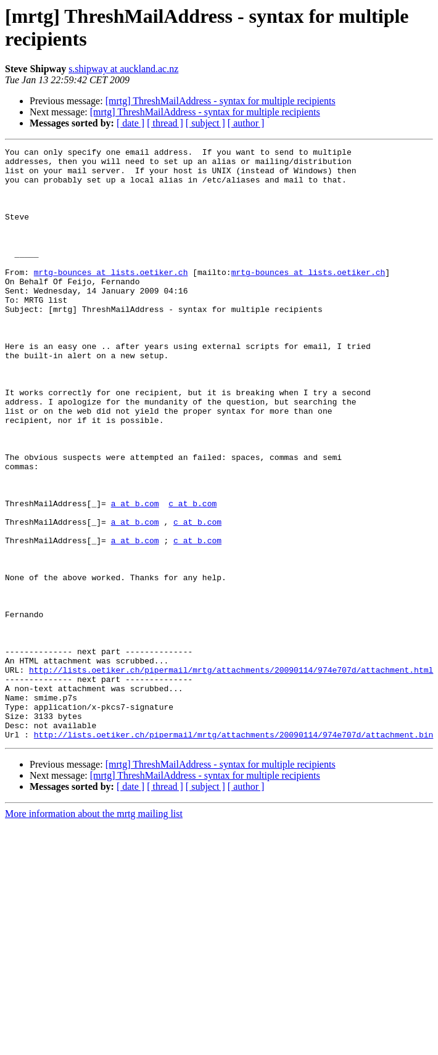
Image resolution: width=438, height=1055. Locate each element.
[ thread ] (165, 123)
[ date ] (130, 123)
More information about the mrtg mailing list (94, 932)
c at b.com (192, 575)
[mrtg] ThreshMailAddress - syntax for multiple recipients (220, 101)
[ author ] (246, 123)
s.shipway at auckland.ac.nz (123, 69)
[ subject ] (205, 123)
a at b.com (135, 575)
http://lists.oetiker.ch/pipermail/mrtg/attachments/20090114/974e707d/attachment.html (231, 775)
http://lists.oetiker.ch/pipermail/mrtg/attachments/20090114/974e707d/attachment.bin (233, 852)
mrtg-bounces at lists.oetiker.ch (111, 297)
